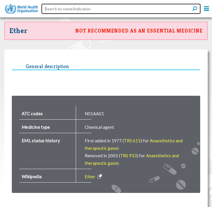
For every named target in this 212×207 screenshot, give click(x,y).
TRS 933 (128, 155)
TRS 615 (132, 140)
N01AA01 (94, 113)
